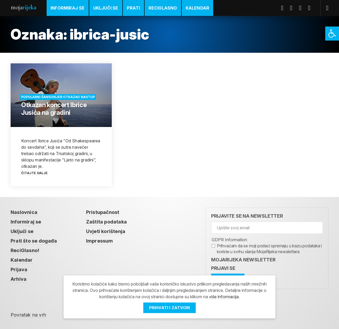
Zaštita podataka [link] (106, 222)
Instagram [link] (311, 8)
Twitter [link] (293, 8)
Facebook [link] (284, 8)
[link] (332, 34)
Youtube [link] (302, 8)
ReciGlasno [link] (163, 8)
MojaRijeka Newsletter (243, 259)
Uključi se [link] (105, 8)
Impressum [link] (99, 241)
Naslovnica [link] (24, 212)
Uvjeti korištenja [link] (105, 231)
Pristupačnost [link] (102, 212)
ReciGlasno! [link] (25, 250)
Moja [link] (23, 7)
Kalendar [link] (197, 8)
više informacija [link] (224, 296)
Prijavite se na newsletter (247, 216)
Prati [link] (133, 8)
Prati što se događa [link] (34, 241)
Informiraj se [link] (68, 8)
